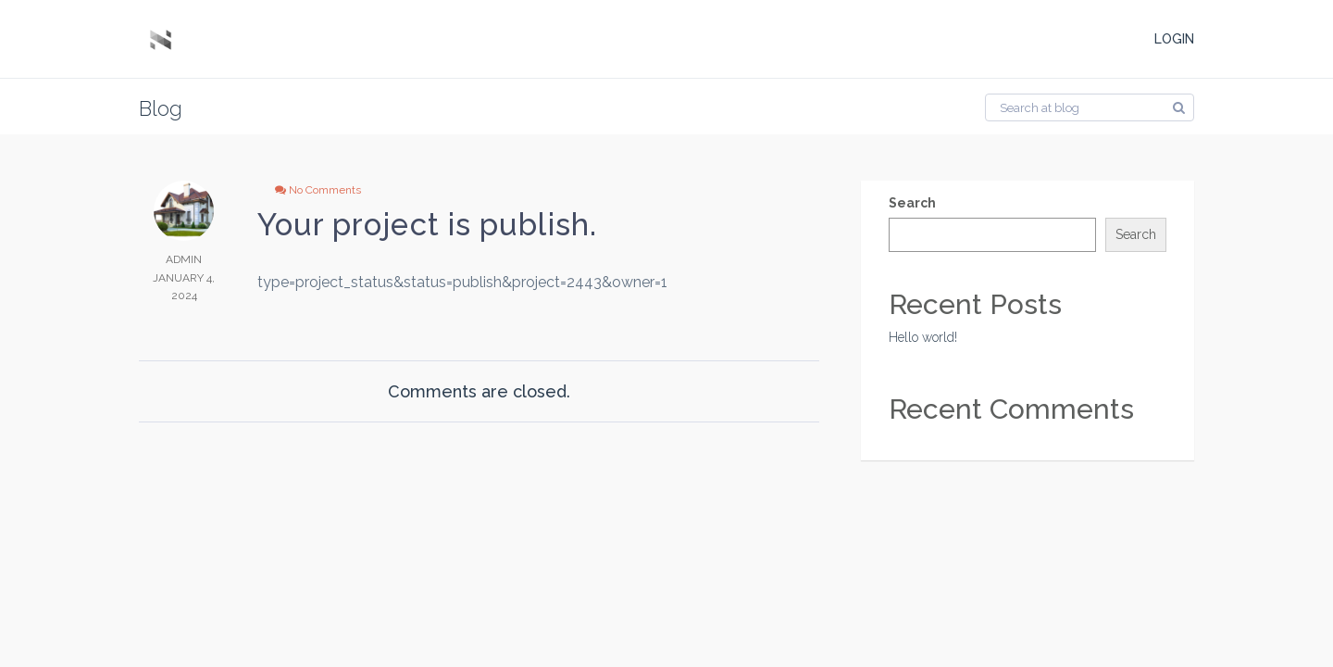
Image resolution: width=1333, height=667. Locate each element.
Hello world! (923, 337)
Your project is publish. (427, 225)
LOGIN (1174, 38)
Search (912, 202)
